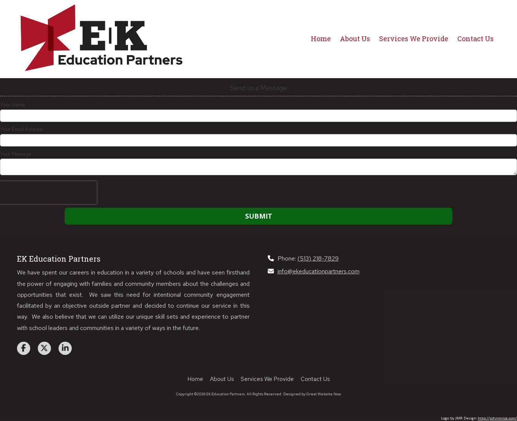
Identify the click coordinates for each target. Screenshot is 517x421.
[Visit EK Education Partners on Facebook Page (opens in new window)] (23, 348)
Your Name (12, 105)
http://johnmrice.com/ (497, 418)
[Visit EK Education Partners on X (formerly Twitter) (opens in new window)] (44, 348)
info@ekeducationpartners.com (319, 271)
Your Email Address (21, 129)
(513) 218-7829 (318, 258)
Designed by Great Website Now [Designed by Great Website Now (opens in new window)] (312, 394)
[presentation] (48, 192)
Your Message (15, 154)
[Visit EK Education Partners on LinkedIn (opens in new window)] (65, 348)
